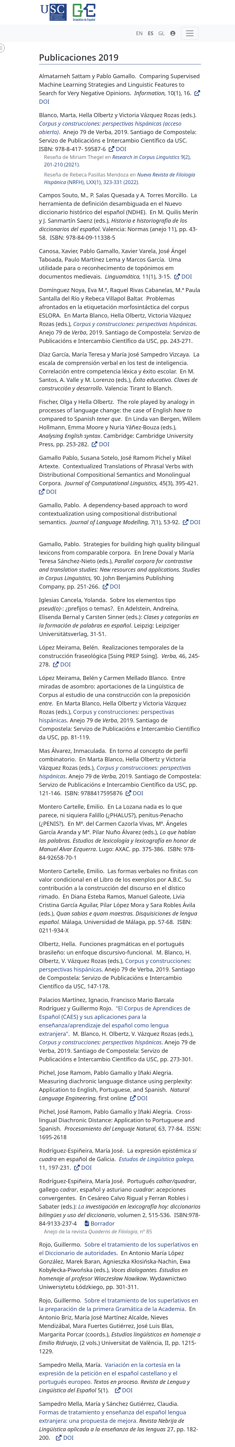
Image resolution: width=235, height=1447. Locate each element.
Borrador (100, 1223)
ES (150, 33)
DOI (118, 149)
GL (161, 33)
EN (139, 33)
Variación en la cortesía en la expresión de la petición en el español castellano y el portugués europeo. (109, 1373)
